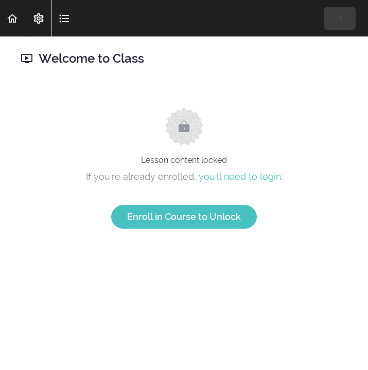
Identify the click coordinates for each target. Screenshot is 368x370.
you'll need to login (240, 176)
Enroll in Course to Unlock (184, 216)
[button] (13, 18)
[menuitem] (38, 18)
